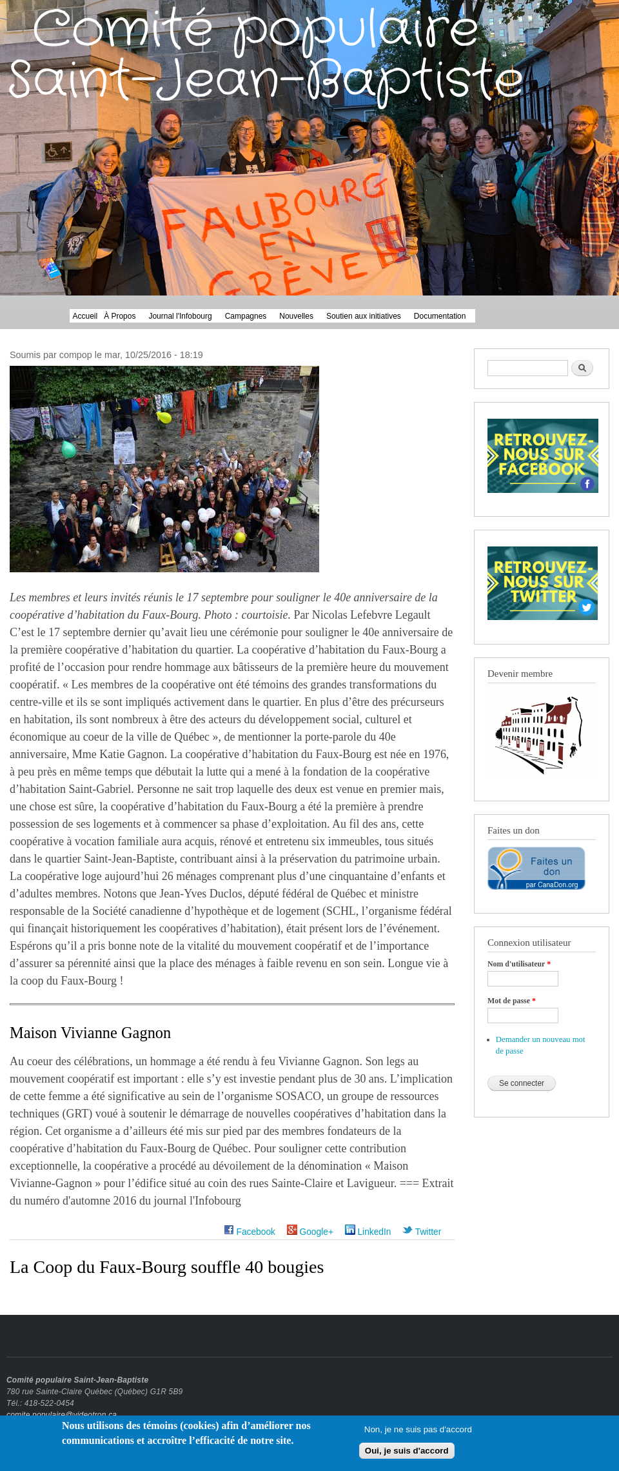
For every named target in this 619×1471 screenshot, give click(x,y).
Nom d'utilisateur (519, 963)
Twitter (421, 1232)
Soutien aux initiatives (363, 316)
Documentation (440, 316)
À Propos (119, 316)
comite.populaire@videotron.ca (61, 1414)
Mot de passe (511, 1000)
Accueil (85, 316)
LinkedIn (368, 1232)
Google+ (310, 1232)
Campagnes (246, 316)
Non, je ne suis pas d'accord (418, 1432)
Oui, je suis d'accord (407, 1454)
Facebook (249, 1232)
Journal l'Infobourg (179, 316)
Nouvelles (296, 316)
